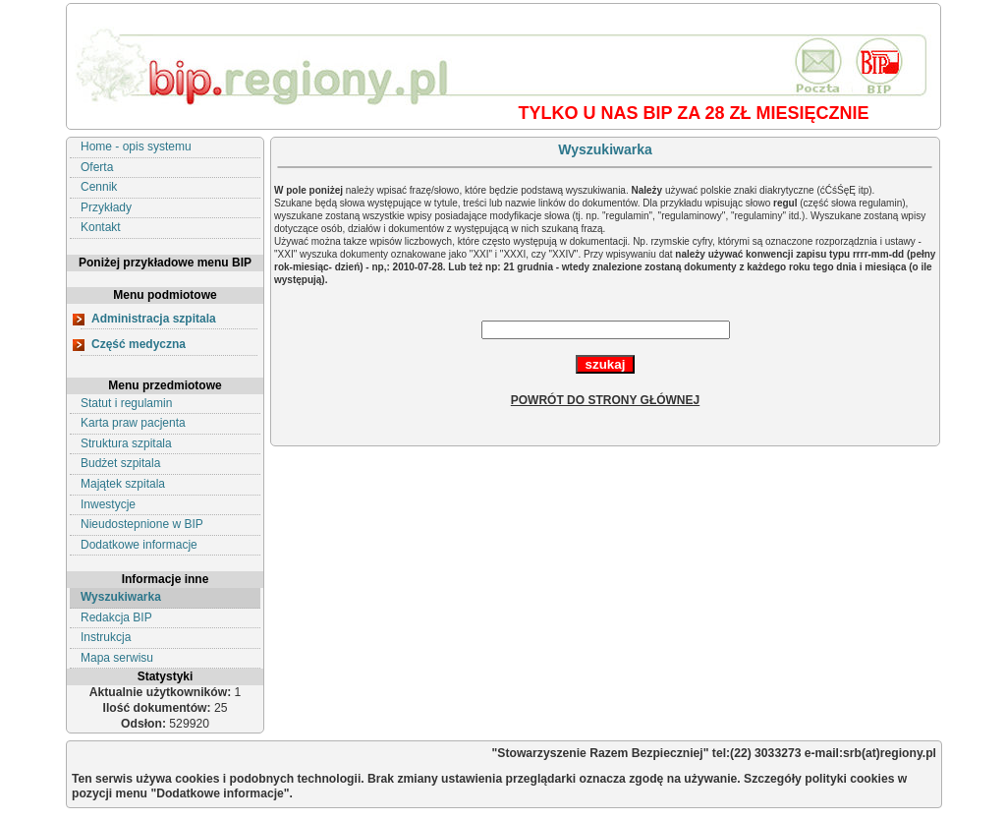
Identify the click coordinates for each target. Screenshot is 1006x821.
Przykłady (106, 207)
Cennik (99, 187)
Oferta (97, 167)
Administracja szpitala (153, 318)
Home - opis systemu (136, 146)
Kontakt (101, 227)
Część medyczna (138, 344)
